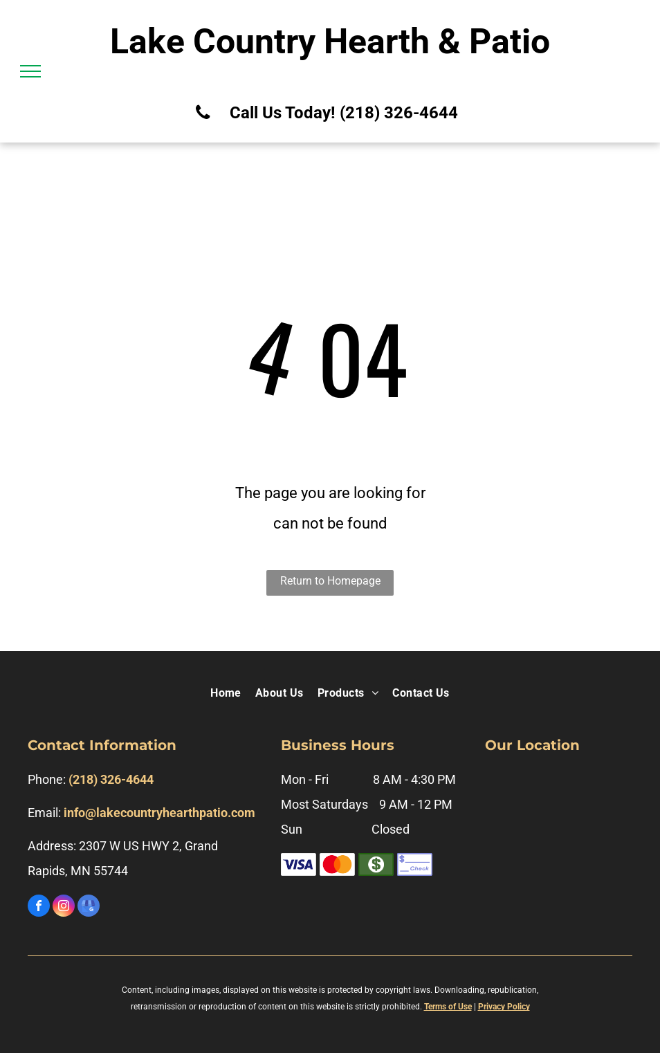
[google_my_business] (88, 907)
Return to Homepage (330, 580)
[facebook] (39, 907)
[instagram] (64, 907)
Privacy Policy (504, 1006)
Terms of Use (448, 1006)
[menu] (30, 71)
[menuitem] (225, 694)
